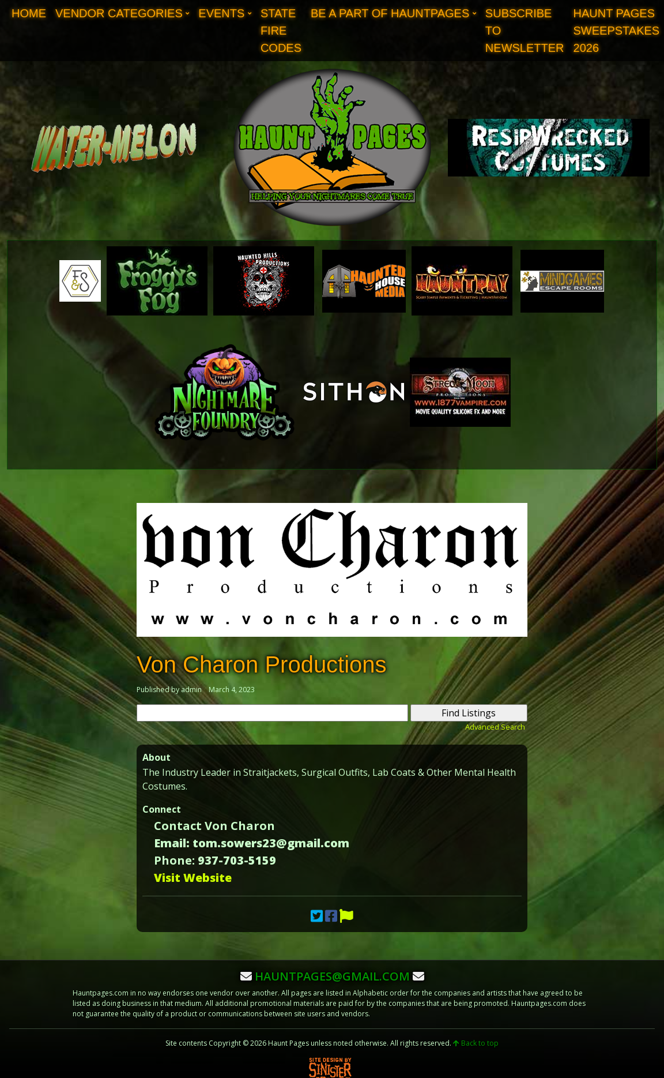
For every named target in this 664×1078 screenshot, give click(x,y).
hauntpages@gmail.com (332, 976)
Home (29, 13)
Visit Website (193, 877)
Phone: (174, 860)
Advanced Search (495, 727)
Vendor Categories (119, 13)
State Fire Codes (281, 30)
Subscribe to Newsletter (524, 30)
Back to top (476, 1043)
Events (221, 13)
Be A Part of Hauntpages (390, 13)
